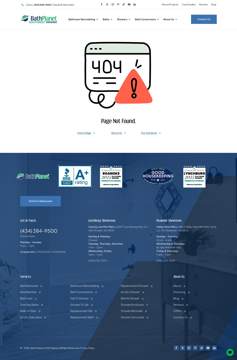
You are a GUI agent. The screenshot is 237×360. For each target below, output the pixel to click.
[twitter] (107, 4)
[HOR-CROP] (39, 16)
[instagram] (113, 4)
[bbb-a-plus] (75, 166)
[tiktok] (123, 4)
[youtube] (129, 4)
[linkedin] (134, 4)
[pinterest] (118, 4)
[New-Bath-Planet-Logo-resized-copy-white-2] (33, 174)
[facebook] (102, 4)
